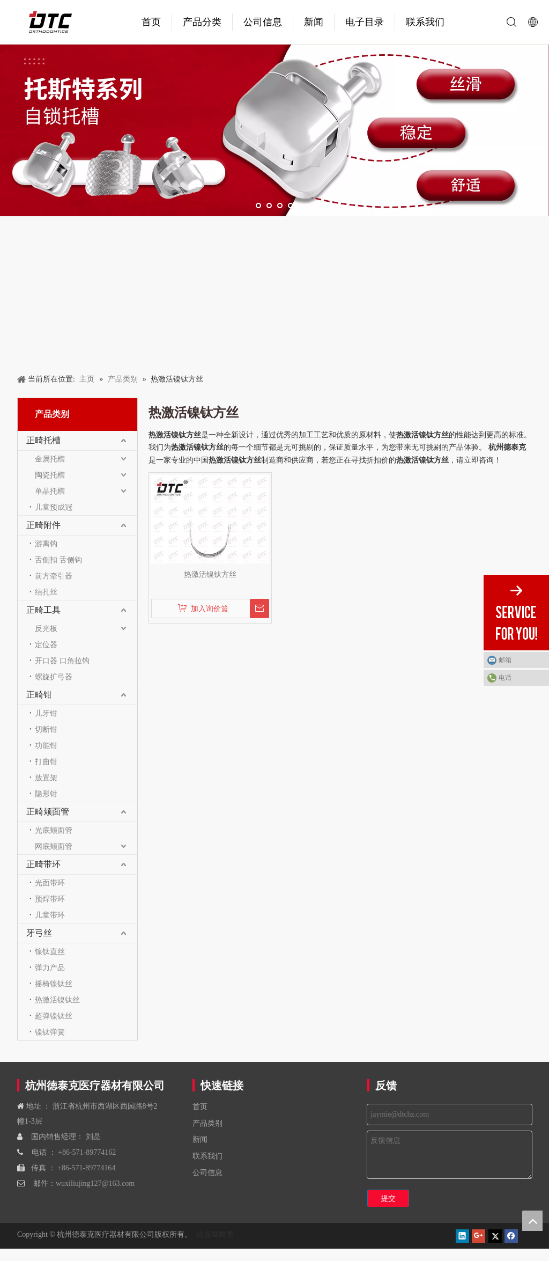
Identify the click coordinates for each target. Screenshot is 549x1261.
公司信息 (262, 22)
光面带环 (50, 882)
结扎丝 (46, 592)
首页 (151, 22)
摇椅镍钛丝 (53, 983)
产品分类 (202, 22)
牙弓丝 (39, 932)
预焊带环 (50, 899)
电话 (505, 677)
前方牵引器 (53, 575)
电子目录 (364, 22)
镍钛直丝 (50, 951)
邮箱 (505, 660)
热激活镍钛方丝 (210, 574)
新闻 (313, 22)
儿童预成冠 (53, 507)
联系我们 (425, 22)
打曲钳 (46, 761)
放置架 (46, 777)
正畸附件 (43, 525)
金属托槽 (50, 458)
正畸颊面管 (47, 811)
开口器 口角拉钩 (62, 660)
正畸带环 (43, 864)
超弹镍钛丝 (53, 1015)
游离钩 (46, 543)
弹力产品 (50, 967)
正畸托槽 (43, 440)
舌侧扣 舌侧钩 (58, 559)
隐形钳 (46, 793)
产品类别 (207, 1123)
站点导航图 (214, 1234)
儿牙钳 (46, 713)
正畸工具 (43, 609)
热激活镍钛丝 (57, 999)
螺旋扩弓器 (53, 676)
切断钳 (46, 729)
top (532, 1221)
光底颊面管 (53, 830)
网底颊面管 (53, 846)
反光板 (46, 628)
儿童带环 (50, 915)
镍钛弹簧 (50, 1032)
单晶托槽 (50, 491)
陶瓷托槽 (50, 475)
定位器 (46, 644)
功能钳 (46, 745)
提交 (388, 1198)
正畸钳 (39, 694)
